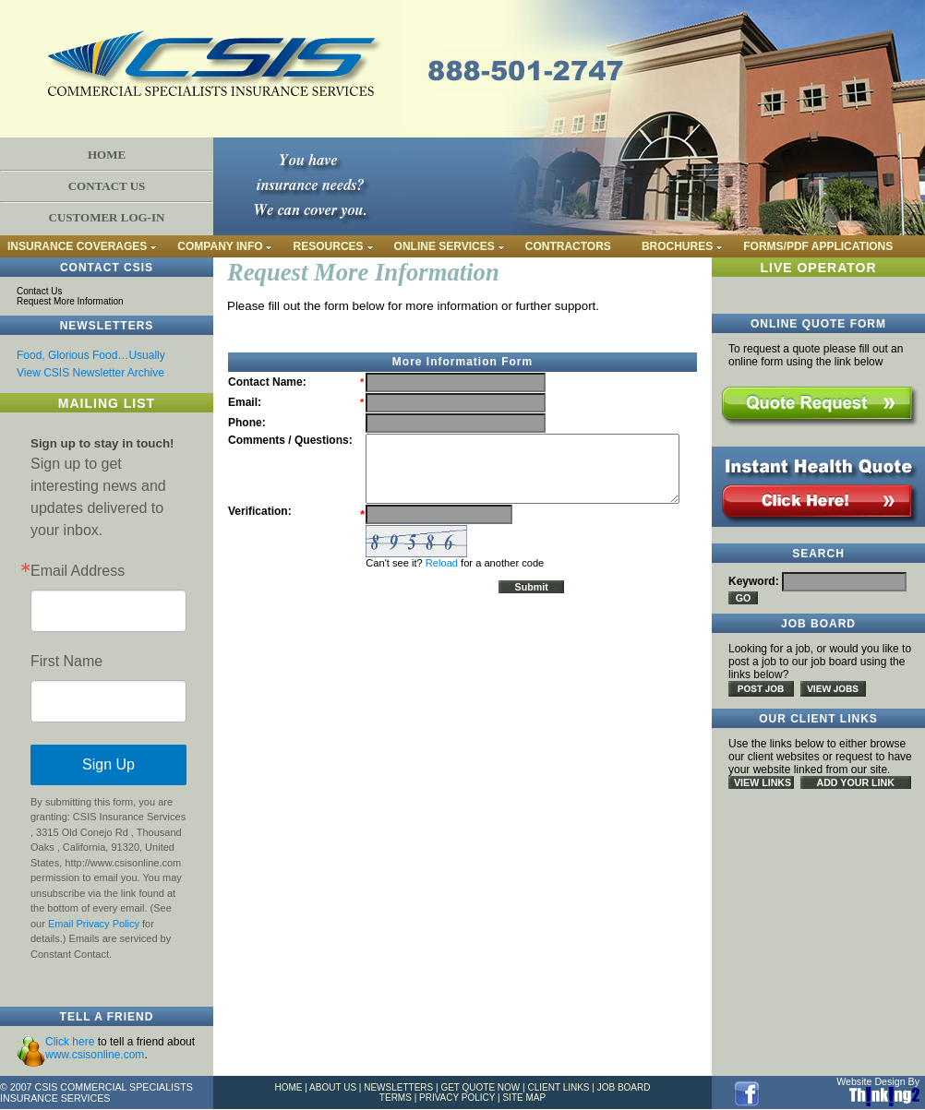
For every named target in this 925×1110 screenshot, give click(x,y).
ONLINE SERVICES (444, 246)
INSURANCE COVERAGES (77, 246)
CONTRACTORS (568, 246)
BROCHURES (677, 246)
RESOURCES (329, 246)
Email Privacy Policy (93, 923)
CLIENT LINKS (558, 1087)
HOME (107, 154)
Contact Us (39, 291)
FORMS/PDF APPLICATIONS (818, 246)
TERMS (395, 1097)
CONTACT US (107, 186)
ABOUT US (332, 1087)
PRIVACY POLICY (457, 1097)
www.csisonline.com (94, 1054)
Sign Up (108, 764)
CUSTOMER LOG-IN (107, 217)
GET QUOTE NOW (480, 1087)
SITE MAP (524, 1097)
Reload (442, 562)
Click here (69, 1041)
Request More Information (70, 301)
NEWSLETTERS (398, 1087)
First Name (66, 661)
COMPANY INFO (219, 246)
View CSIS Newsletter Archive (90, 372)
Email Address (77, 571)
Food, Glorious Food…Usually (91, 355)
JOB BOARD (624, 1087)
